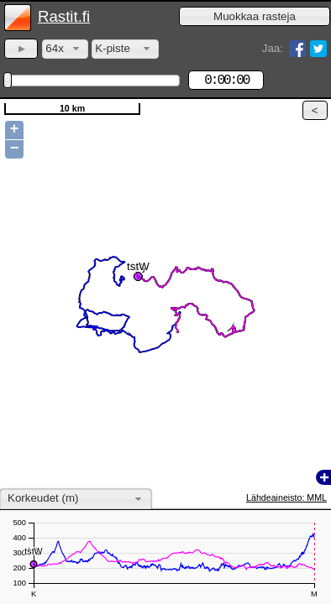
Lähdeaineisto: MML (286, 497)
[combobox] (65, 49)
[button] (254, 16)
